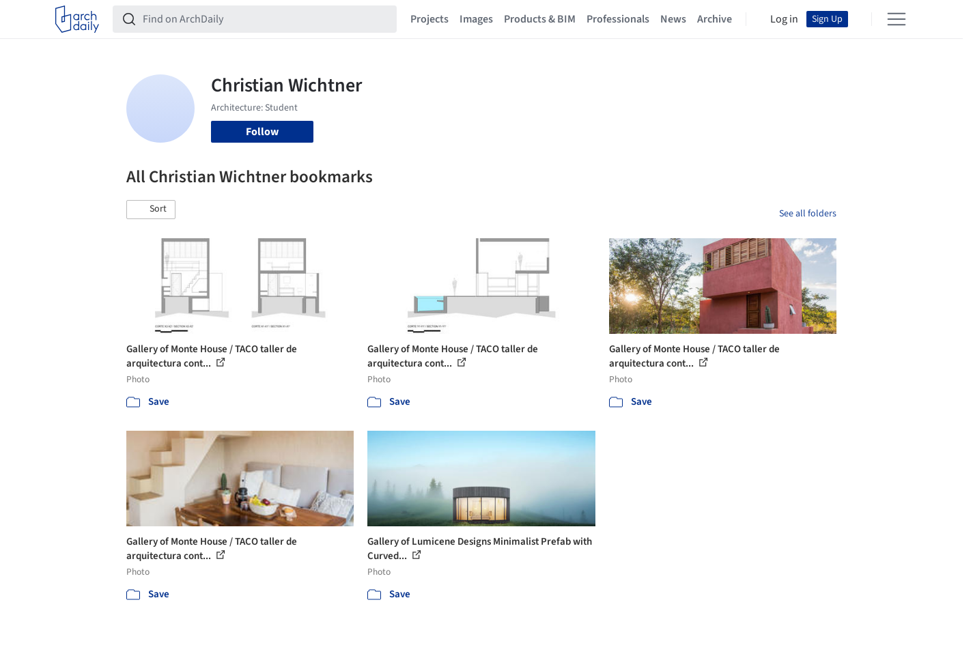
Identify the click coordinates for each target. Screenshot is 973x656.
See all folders (807, 213)
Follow (262, 131)
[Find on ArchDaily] (266, 19)
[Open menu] (896, 19)
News (673, 19)
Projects (429, 19)
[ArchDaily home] (77, 19)
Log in (784, 19)
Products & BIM (540, 19)
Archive (714, 19)
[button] (150, 209)
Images (476, 19)
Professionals (618, 19)
